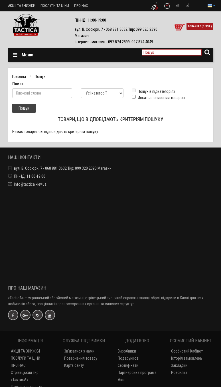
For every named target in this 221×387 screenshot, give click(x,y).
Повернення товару (80, 358)
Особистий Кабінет (187, 351)
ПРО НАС (81, 5)
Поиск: (18, 83)
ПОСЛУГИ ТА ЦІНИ (54, 5)
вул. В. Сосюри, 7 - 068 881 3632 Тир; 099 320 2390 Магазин (62, 168)
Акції (122, 379)
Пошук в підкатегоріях (153, 91)
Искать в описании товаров (158, 97)
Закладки (179, 365)
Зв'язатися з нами (79, 351)
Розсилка (179, 372)
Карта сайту (74, 365)
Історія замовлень (186, 358)
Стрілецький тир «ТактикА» (24, 376)
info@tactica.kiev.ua (30, 184)
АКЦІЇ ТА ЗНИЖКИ (21, 5)
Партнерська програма (137, 372)
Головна (19, 76)
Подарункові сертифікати (128, 362)
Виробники (127, 351)
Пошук (40, 76)
